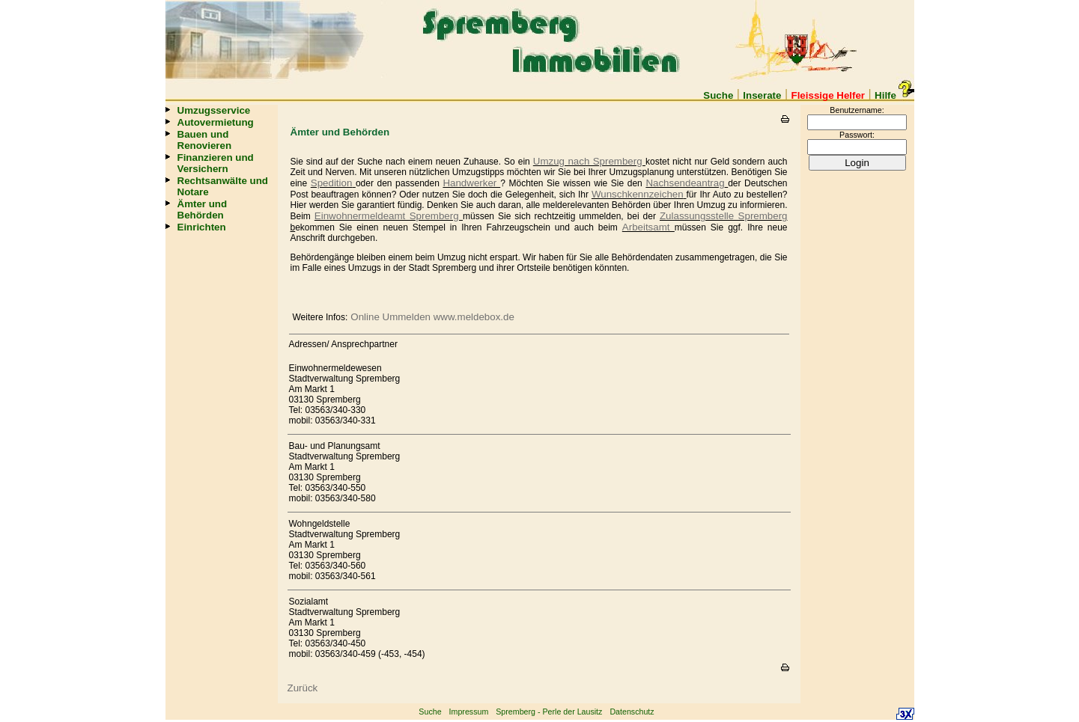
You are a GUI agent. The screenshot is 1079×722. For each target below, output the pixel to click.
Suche (718, 95)
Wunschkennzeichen (638, 194)
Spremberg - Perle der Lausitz (549, 711)
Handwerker (471, 183)
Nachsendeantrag (684, 183)
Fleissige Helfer (828, 95)
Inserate (762, 95)
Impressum (469, 711)
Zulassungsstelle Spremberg (724, 215)
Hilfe (892, 95)
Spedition (332, 183)
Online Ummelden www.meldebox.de (432, 316)
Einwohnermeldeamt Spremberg (388, 215)
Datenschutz (632, 711)
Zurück (303, 688)
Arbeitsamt (648, 227)
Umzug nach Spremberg (589, 161)
